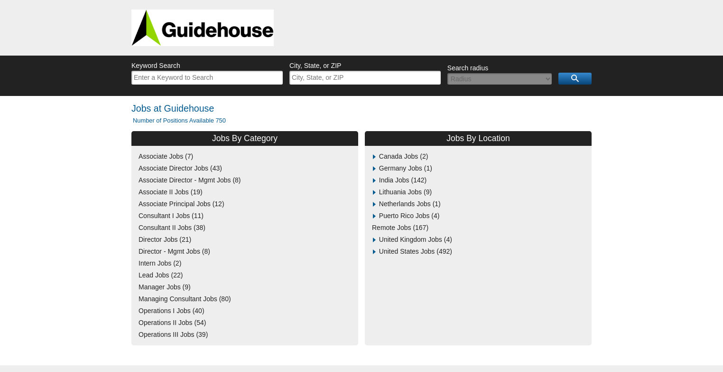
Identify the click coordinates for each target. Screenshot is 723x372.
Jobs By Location (478, 138)
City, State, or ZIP (315, 65)
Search (575, 79)
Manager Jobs (165, 287)
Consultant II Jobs (172, 227)
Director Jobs (165, 239)
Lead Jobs (161, 275)
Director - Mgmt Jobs (174, 251)
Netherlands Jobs (410, 204)
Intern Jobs (160, 263)
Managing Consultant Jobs (185, 299)
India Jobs (402, 180)
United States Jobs (415, 251)
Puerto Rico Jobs (409, 215)
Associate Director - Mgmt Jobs (190, 180)
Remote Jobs (400, 227)
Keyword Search (155, 65)
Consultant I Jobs (171, 215)
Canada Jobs (403, 156)
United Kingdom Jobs (415, 239)
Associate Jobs (166, 156)
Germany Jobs (405, 168)
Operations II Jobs (172, 322)
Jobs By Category (245, 138)
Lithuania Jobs (405, 192)
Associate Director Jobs (180, 168)
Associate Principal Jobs (181, 204)
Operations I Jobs (171, 311)
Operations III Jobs (173, 334)
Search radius (467, 68)
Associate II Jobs (171, 192)
